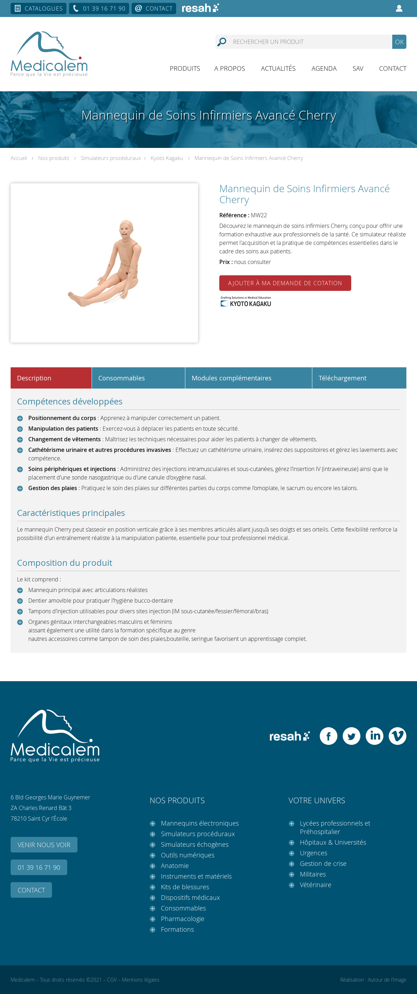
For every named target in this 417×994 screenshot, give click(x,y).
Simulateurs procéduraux (111, 157)
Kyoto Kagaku (167, 157)
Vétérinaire (315, 884)
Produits (185, 68)
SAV (358, 68)
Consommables (183, 908)
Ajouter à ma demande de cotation (285, 283)
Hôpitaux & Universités (333, 842)
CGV (112, 979)
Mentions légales (141, 979)
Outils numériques (187, 855)
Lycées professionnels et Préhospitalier (335, 827)
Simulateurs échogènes (194, 844)
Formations (177, 929)
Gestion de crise (323, 863)
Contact (159, 8)
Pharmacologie (182, 918)
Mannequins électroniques (200, 823)
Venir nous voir (44, 844)
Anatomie (175, 865)
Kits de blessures (185, 887)
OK (399, 42)
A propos (229, 68)
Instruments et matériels (196, 876)
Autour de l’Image (387, 979)
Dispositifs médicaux (190, 897)
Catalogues (44, 8)
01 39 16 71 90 (104, 8)
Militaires (313, 874)
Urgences (313, 853)
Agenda (324, 68)
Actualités (278, 68)
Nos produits (53, 157)
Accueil (19, 157)
